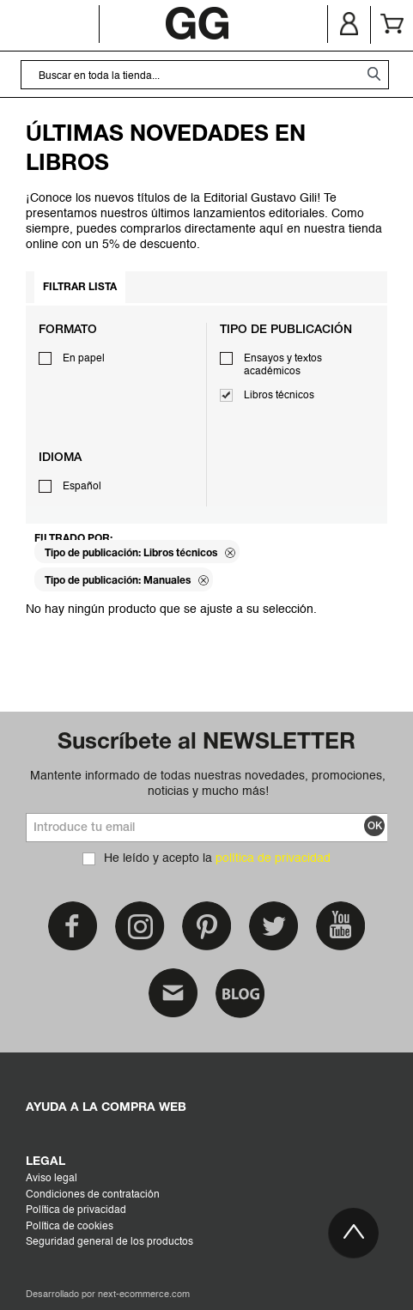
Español (82, 487)
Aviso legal (51, 1179)
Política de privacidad (76, 1210)
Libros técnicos (279, 396)
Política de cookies (69, 1227)
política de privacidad (273, 858)
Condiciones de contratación (93, 1195)
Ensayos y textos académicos (283, 366)
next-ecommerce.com (144, 1295)
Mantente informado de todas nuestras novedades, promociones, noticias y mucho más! (208, 784)
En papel (84, 359)
